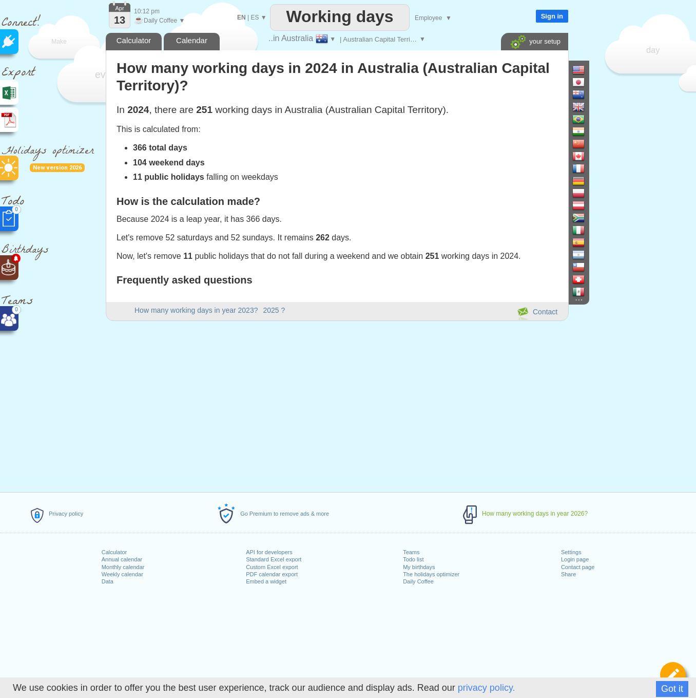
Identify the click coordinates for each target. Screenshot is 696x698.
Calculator (114, 552)
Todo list (413, 559)
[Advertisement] (337, 405)
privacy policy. (486, 688)
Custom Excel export (272, 567)
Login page (575, 559)
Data (107, 581)
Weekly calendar (122, 574)
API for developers (269, 552)
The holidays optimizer (431, 574)
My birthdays (419, 567)
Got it (672, 689)
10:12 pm (147, 11)
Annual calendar (122, 559)
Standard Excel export (273, 559)
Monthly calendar (123, 567)
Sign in (552, 16)
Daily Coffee (418, 581)
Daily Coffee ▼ (159, 20)
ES (254, 17)
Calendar (191, 40)
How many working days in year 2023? (196, 310)
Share (568, 574)
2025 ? (274, 310)
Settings (571, 552)
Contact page (577, 567)
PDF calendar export (272, 574)
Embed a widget (266, 581)
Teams (411, 552)
